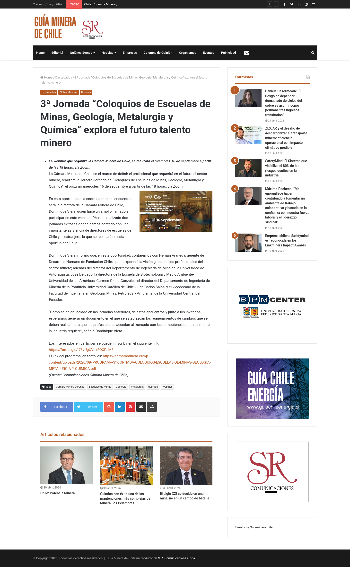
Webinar (167, 386)
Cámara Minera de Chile (70, 386)
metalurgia (137, 386)
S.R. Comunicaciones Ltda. (177, 558)
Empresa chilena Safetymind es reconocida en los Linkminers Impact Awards (287, 240)
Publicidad (228, 52)
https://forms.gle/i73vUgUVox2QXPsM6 (81, 350)
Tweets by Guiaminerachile (253, 527)
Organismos (187, 52)
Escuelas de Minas (100, 386)
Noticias (107, 52)
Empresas (130, 52)
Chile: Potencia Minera (99, 4)
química (153, 386)
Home (40, 52)
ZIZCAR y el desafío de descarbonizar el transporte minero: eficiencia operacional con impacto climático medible (286, 137)
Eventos (208, 52)
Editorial (57, 52)
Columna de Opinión (158, 52)
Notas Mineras (68, 92)
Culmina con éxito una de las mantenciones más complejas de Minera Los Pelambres (125, 498)
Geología (121, 386)
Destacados (63, 77)
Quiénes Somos (81, 52)
